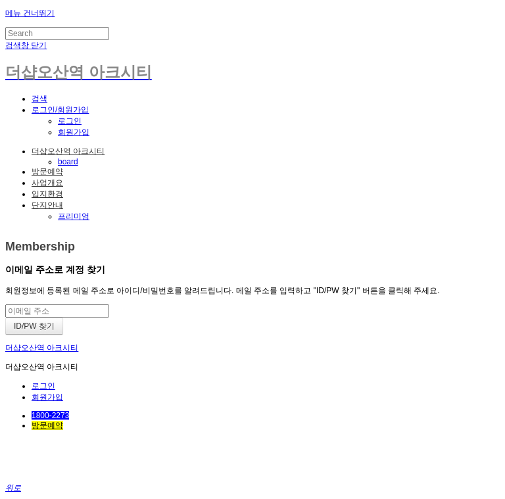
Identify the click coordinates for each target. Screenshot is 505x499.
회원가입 (73, 132)
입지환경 (47, 194)
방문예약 (47, 171)
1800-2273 (50, 415)
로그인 (70, 121)
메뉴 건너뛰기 (30, 13)
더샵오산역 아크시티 (68, 151)
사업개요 (47, 182)
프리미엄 (73, 216)
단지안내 (47, 205)
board (68, 161)
